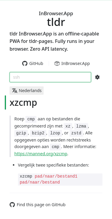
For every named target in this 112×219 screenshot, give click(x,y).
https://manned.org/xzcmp (40, 153)
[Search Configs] (97, 77)
